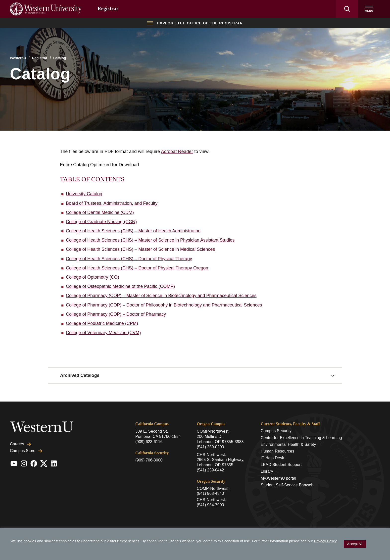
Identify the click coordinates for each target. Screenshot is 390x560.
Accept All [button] (354, 544)
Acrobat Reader (177, 151)
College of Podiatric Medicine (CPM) (102, 323)
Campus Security (276, 431)
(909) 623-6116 (148, 442)
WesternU (18, 58)
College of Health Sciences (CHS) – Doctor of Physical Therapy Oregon (137, 267)
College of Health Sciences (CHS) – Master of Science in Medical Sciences (140, 249)
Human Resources (277, 451)
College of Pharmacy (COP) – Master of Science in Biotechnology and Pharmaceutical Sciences (161, 295)
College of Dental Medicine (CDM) (100, 212)
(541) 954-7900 (210, 505)
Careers (20, 444)
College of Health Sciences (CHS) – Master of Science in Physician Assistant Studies (150, 240)
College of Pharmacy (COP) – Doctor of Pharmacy (116, 314)
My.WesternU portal (278, 478)
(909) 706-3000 (148, 460)
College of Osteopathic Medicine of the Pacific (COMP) (120, 286)
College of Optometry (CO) (92, 277)
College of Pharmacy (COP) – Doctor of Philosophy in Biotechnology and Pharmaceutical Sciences (164, 305)
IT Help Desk (272, 458)
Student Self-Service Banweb (287, 485)
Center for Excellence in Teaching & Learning (301, 438)
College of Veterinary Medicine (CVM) (103, 332)
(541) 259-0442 (210, 470)
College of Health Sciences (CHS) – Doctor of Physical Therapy (129, 258)
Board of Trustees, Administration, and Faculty (111, 203)
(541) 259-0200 (210, 447)
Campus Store (26, 451)
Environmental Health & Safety (288, 444)
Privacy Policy (325, 541)
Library (267, 471)
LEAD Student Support (281, 464)
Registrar (108, 8)
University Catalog (84, 193)
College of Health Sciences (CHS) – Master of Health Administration (133, 230)
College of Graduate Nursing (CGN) (101, 221)
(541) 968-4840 (210, 493)
